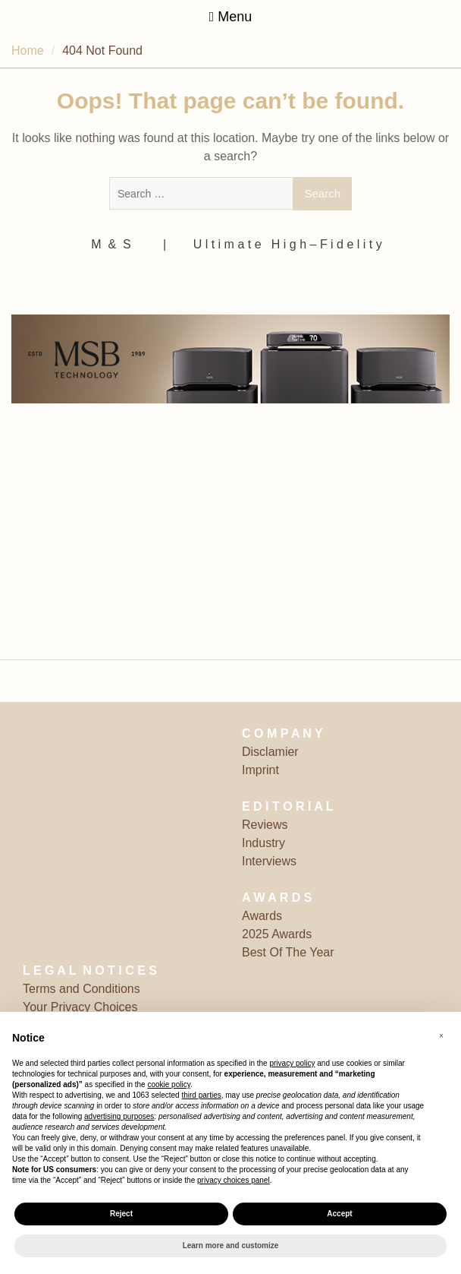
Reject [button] (121, 1213)
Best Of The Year (288, 952)
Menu (230, 16)
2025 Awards (277, 934)
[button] (441, 1036)
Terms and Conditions (81, 988)
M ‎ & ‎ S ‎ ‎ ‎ (116, 244)
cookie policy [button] (168, 1084)
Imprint (260, 769)
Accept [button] (339, 1213)
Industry (263, 842)
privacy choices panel (233, 1180)
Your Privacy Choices (80, 1007)
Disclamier (270, 751)
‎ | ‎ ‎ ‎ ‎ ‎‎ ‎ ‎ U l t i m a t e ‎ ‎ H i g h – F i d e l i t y (271, 244)
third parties (201, 1095)
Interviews (269, 861)
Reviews (264, 824)
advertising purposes (119, 1116)
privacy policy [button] (292, 1063)
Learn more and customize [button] (231, 1245)
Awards (262, 915)
